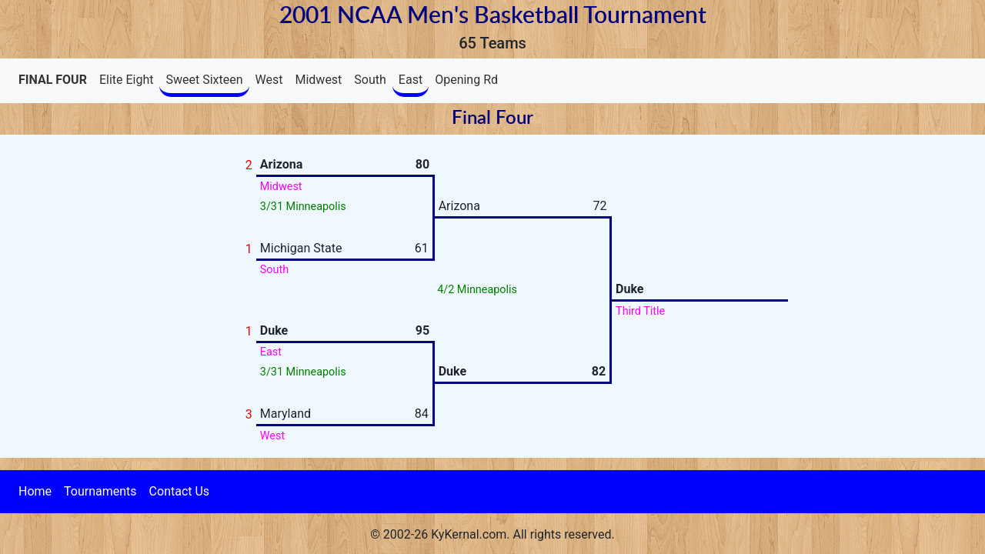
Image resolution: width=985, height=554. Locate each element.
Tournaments (100, 491)
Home (35, 491)
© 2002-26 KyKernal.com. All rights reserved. (492, 534)
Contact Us (179, 491)
